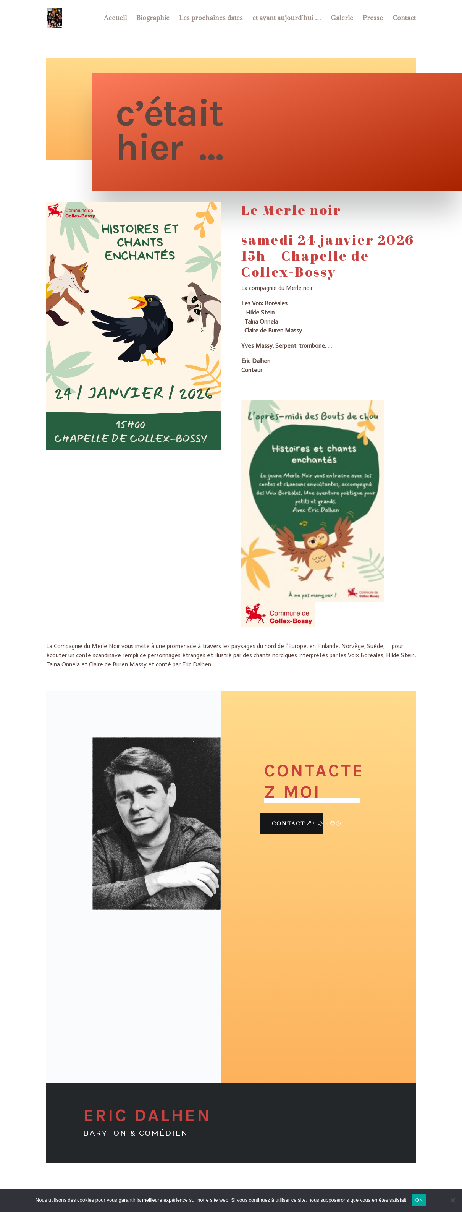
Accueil (115, 18)
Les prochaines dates (211, 18)
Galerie (342, 18)
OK (419, 1200)
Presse (373, 18)
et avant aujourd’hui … (286, 18)
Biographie (153, 18)
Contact (404, 18)
